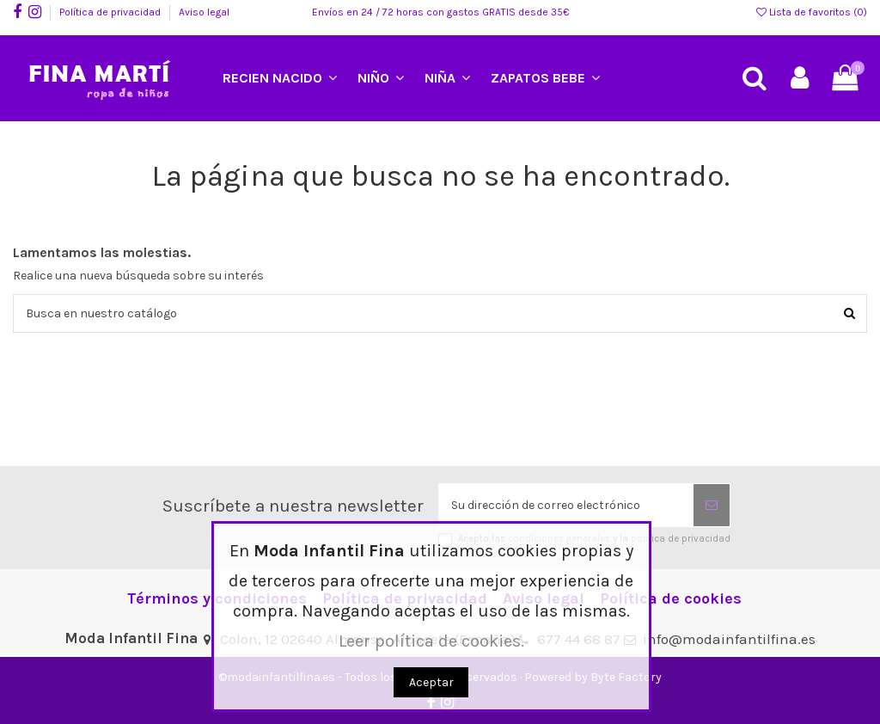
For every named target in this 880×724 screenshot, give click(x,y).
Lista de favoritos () (811, 12)
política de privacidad (680, 538)
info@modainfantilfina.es (729, 638)
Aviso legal (204, 12)
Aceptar (431, 682)
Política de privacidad (111, 12)
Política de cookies (671, 599)
